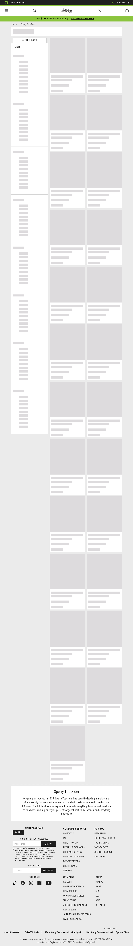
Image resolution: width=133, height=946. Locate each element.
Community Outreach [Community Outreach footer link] (73, 886)
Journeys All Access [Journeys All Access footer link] (104, 838)
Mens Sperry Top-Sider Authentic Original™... (64, 932)
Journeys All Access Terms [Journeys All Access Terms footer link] (77, 914)
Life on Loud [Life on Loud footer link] (100, 833)
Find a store (34, 865)
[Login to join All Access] (52, 18)
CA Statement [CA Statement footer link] (70, 909)
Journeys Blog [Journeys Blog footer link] (101, 843)
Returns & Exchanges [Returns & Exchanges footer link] (74, 847)
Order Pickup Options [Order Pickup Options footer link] (73, 856)
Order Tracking (14, 2)
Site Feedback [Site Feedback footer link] (70, 866)
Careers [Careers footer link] (67, 882)
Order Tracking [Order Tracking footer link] (71, 843)
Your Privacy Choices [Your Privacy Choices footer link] (73, 896)
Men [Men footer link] (97, 891)
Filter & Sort (29, 40)
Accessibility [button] (120, 2)
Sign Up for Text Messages (34, 839)
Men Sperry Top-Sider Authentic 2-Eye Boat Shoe (107, 932)
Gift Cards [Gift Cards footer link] (99, 856)
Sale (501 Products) (33, 932)
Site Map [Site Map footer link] (67, 870)
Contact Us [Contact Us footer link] (68, 833)
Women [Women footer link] (99, 886)
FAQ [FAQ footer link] (65, 838)
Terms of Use (37, 854)
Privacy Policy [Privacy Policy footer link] (70, 891)
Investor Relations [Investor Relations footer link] (72, 919)
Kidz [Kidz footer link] (98, 896)
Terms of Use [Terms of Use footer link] (69, 900)
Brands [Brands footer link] (99, 882)
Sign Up (18, 832)
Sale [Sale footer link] (98, 900)
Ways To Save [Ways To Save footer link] (101, 847)
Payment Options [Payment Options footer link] (71, 861)
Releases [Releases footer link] (100, 905)
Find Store (48, 870)
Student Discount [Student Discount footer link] (103, 852)
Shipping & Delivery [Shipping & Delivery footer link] (72, 852)
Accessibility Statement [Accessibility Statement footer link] (75, 905)
